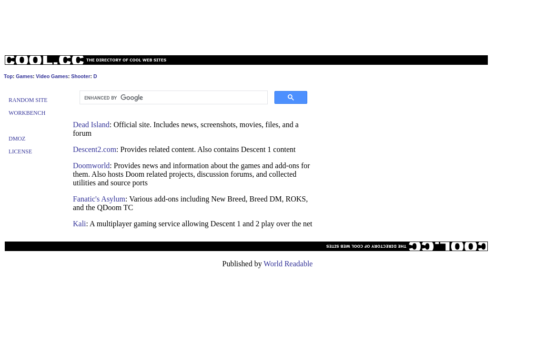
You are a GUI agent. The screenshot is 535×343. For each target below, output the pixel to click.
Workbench (27, 113)
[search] (172, 97)
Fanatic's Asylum (99, 199)
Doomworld (91, 165)
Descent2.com (94, 149)
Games (24, 76)
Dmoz (17, 138)
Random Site (28, 100)
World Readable (288, 264)
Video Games (52, 76)
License (20, 151)
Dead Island (91, 125)
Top (8, 76)
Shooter (80, 76)
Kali (79, 224)
